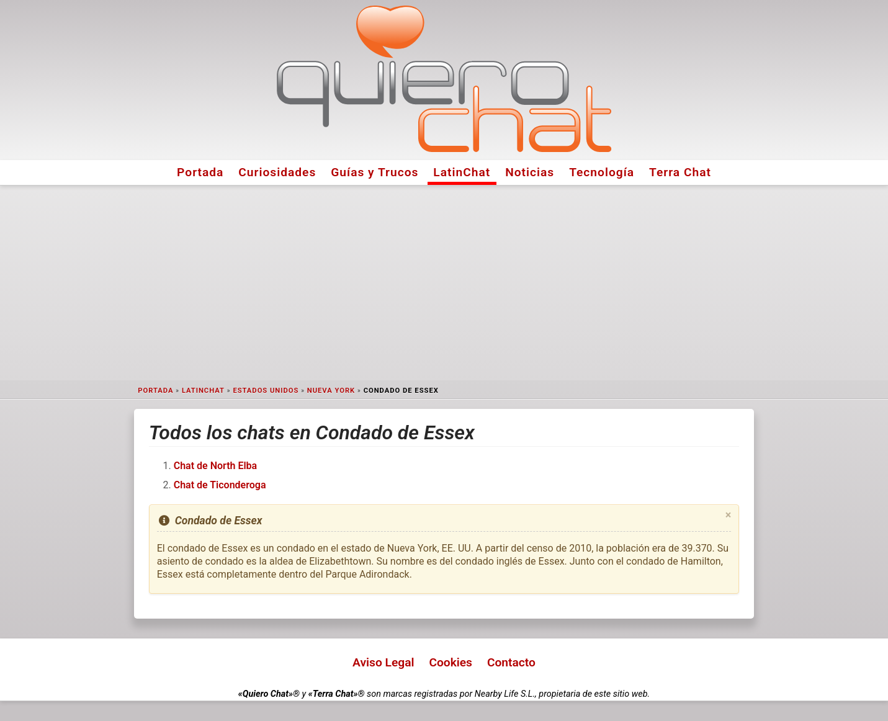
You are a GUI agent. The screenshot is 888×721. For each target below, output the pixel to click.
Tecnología (601, 172)
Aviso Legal (383, 662)
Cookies (450, 662)
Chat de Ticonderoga (220, 485)
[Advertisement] (444, 283)
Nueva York (331, 391)
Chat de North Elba (216, 466)
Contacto (511, 662)
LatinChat (461, 172)
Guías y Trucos (374, 172)
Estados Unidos (265, 391)
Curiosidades (277, 172)
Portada (200, 172)
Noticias (529, 172)
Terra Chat (680, 172)
